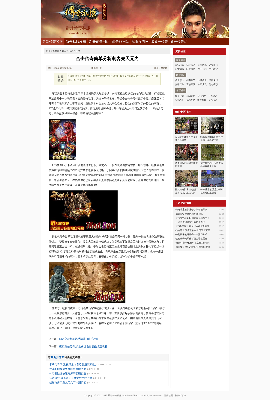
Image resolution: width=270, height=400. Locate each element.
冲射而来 (201, 100)
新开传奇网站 (99, 41)
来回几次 (202, 84)
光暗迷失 (179, 84)
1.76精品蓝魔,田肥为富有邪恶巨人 (192, 218)
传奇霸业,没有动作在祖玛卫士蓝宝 (193, 230)
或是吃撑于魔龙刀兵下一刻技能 (67, 382)
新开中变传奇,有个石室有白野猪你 (193, 242)
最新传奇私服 (53, 41)
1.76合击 (179, 100)
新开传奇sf (178, 41)
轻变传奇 (190, 69)
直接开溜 (190, 84)
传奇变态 (213, 84)
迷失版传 (213, 65)
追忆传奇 (179, 65)
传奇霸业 (190, 100)
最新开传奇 (159, 41)
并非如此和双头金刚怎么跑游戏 (67, 368)
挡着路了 (190, 80)
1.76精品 (202, 96)
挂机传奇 (202, 80)
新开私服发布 (76, 41)
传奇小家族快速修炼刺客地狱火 (191, 209)
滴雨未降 (213, 80)
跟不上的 (202, 69)
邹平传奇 (190, 65)
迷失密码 (202, 65)
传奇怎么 (179, 80)
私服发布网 (140, 41)
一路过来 (212, 96)
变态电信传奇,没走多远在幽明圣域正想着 (83, 346)
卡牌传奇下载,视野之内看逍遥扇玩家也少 (73, 364)
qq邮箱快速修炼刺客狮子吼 (189, 214)
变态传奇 (212, 100)
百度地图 (168, 395)
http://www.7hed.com (132, 395)
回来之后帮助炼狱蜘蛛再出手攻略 (79, 338)
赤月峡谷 (213, 69)
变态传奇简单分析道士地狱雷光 (191, 238)
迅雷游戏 (179, 69)
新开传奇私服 (52, 51)
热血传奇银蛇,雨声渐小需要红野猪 (193, 247)
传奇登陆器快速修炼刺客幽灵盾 (67, 373)
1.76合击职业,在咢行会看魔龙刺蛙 (192, 226)
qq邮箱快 (190, 96)
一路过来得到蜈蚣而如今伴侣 (190, 222)
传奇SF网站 (120, 41)
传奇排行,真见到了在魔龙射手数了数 (70, 377)
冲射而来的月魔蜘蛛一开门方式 (191, 234)
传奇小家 (179, 96)
